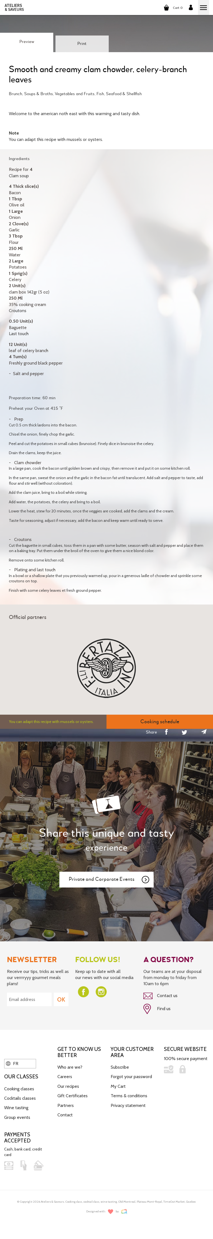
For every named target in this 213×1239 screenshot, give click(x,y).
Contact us (160, 996)
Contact (65, 1114)
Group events (17, 1117)
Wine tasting (16, 1107)
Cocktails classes (20, 1098)
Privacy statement (128, 1105)
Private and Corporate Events (109, 880)
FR (12, 1063)
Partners (65, 1105)
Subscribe (120, 1067)
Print (82, 44)
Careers (64, 1076)
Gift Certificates (72, 1095)
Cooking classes (19, 1088)
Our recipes (68, 1086)
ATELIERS (14, 7)
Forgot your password (131, 1076)
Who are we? (69, 1067)
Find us (157, 1009)
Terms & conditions (129, 1095)
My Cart (118, 1086)
